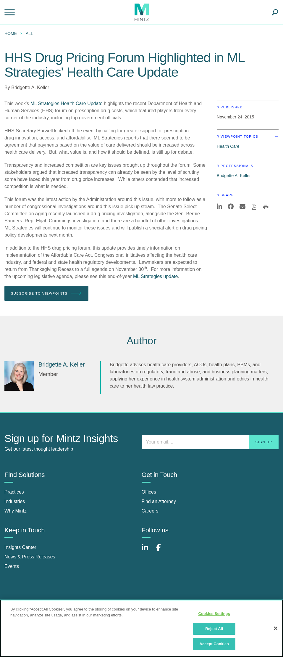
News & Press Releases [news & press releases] (29, 556)
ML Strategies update (155, 276)
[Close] (275, 628)
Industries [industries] (14, 501)
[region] (141, 628)
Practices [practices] (14, 491)
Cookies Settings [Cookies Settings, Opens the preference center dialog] (214, 613)
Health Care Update (81, 103)
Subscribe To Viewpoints (46, 293)
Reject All (214, 629)
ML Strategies (44, 103)
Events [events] (11, 566)
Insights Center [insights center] (20, 547)
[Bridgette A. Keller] (19, 376)
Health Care (228, 146)
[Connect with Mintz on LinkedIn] (147, 550)
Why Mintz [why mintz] (15, 510)
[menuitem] (12, 33)
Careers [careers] (150, 510)
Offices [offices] (149, 491)
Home (10, 33)
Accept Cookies (214, 644)
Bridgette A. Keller (30, 87)
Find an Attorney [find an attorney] (159, 501)
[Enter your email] (210, 442)
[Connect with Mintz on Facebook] (162, 550)
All (29, 33)
